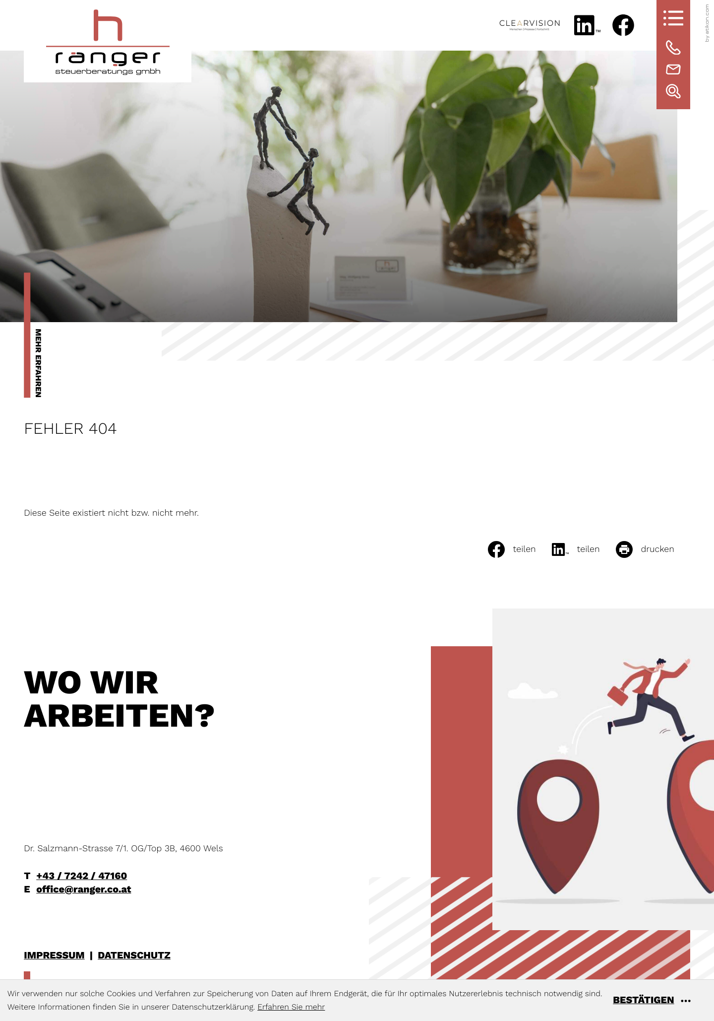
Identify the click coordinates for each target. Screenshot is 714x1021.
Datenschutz (134, 955)
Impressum (54, 955)
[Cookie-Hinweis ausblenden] (659, 1001)
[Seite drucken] (653, 549)
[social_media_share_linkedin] (584, 549)
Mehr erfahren (38, 363)
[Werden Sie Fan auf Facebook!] (623, 25)
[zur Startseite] (108, 41)
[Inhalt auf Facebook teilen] (520, 549)
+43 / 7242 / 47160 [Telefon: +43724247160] (81, 876)
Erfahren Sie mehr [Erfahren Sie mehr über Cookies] (291, 1007)
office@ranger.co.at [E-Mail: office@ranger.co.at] (83, 889)
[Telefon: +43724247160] (673, 48)
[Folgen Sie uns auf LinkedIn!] (587, 25)
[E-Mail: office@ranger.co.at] (673, 69)
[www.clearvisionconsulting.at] (529, 25)
